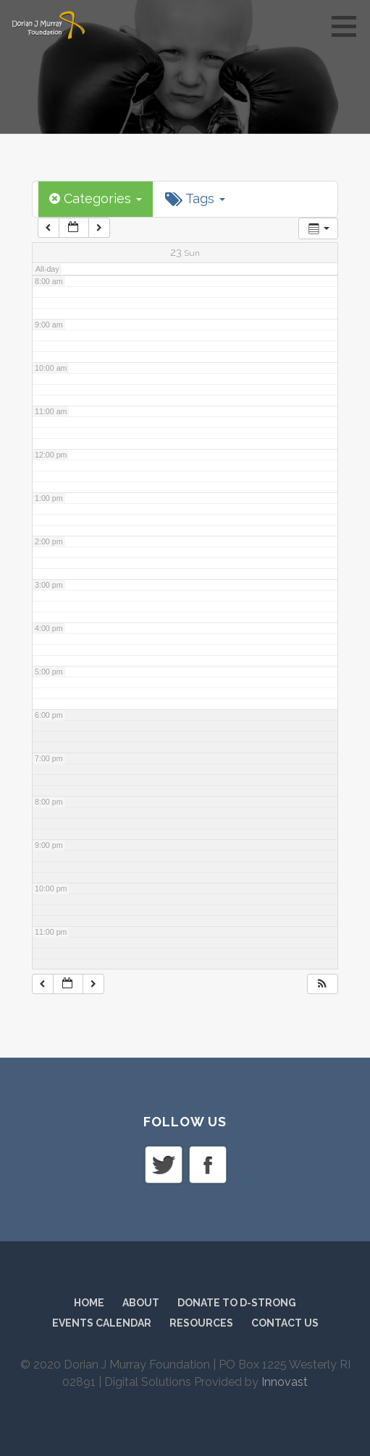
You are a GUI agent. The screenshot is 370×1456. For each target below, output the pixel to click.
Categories (95, 198)
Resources (201, 1323)
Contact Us (285, 1323)
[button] (349, 26)
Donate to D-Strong (236, 1303)
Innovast (284, 1382)
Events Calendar (101, 1323)
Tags (195, 199)
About (140, 1303)
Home (89, 1303)
